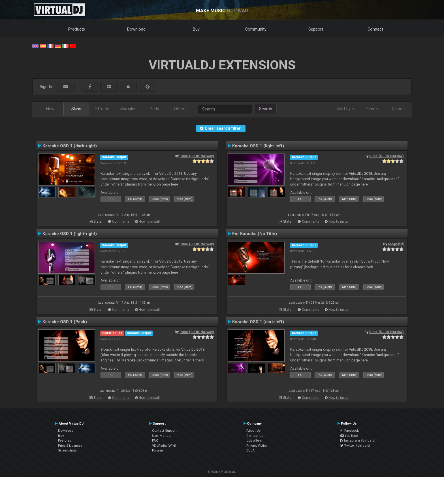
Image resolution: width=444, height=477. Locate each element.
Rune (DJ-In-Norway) (197, 156)
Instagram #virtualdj (357, 440)
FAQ (155, 440)
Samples (128, 108)
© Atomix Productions (222, 472)
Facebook (349, 431)
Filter (372, 108)
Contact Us (254, 436)
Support (315, 29)
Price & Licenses (70, 446)
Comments (120, 221)
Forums (158, 450)
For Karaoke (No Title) (254, 233)
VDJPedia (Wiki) (164, 446)
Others (180, 108)
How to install (149, 221)
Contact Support (164, 431)
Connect (375, 29)
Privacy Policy (256, 446)
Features (64, 440)
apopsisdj (396, 244)
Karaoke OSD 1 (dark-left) (258, 321)
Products (76, 29)
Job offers (254, 440)
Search (265, 108)
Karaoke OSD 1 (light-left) (258, 145)
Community (255, 29)
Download (136, 29)
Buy (196, 29)
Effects (102, 108)
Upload (398, 108)
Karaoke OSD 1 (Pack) (64, 321)
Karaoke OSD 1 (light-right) (69, 233)
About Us (253, 431)
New (50, 108)
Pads (154, 108)
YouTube (349, 436)
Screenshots (67, 450)
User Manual (161, 436)
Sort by (346, 108)
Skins (76, 108)
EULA (250, 450)
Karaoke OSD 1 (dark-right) (69, 145)
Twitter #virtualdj (355, 446)
